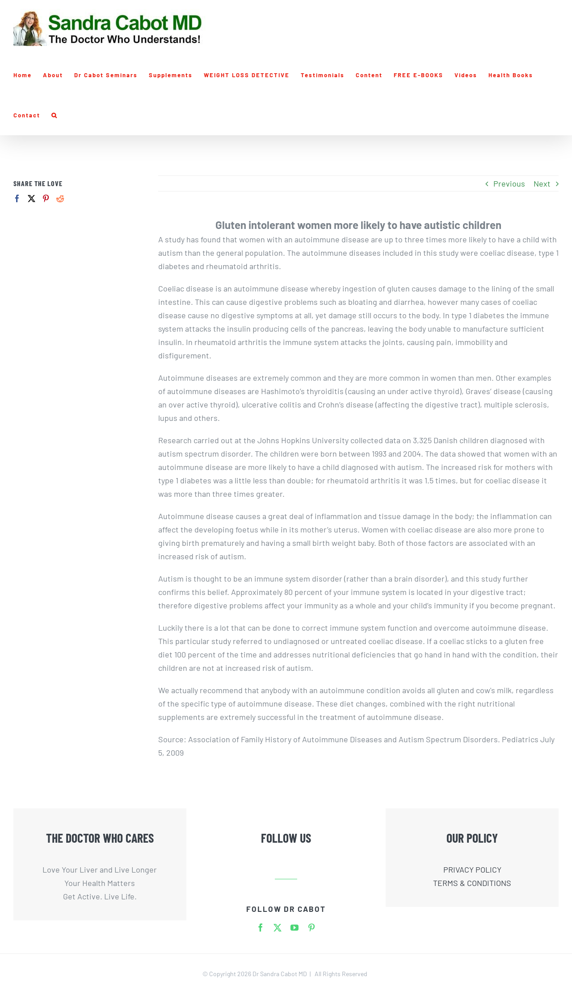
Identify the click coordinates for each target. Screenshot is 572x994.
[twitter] (277, 927)
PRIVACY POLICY (472, 869)
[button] (54, 115)
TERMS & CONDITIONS (472, 883)
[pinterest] (311, 927)
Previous (509, 183)
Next (542, 183)
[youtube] (294, 927)
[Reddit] (60, 198)
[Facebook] (17, 198)
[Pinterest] (46, 198)
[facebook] (261, 927)
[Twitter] (31, 198)
